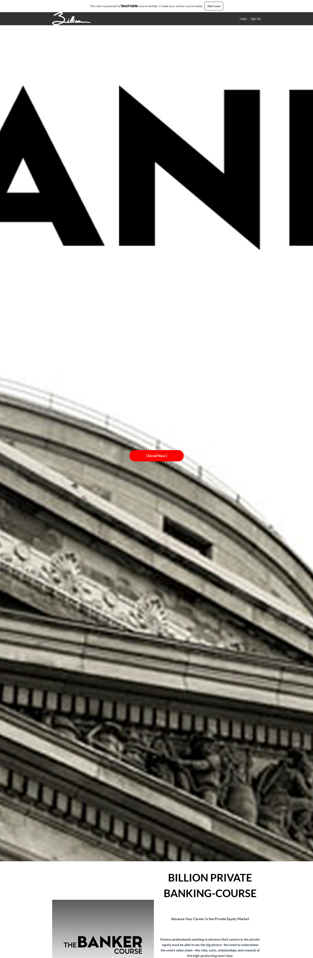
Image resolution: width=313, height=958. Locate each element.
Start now (213, 6)
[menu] (248, 19)
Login (243, 18)
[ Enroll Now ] (156, 456)
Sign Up (256, 18)
